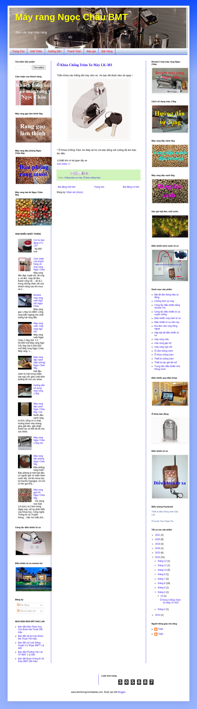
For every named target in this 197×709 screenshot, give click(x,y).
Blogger (121, 692)
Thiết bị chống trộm (164, 358)
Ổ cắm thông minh (163, 351)
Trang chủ (99, 187)
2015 (158, 552)
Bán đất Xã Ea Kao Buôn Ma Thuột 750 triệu (30, 637)
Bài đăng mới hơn (66, 187)
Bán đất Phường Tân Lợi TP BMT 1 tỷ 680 (30, 653)
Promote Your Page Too (163, 521)
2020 (158, 539)
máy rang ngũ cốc (163, 347)
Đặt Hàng (107, 51)
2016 (158, 548)
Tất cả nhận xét (26, 611)
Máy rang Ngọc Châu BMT (71, 17)
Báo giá (91, 51)
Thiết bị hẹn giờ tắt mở (165, 362)
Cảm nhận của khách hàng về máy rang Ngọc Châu (39, 264)
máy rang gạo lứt (162, 343)
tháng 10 (162, 570)
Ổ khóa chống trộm (91, 177)
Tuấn (160, 629)
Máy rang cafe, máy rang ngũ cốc (38, 327)
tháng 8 (162, 574)
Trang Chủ (18, 51)
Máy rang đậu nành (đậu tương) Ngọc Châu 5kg (39, 363)
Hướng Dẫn (55, 51)
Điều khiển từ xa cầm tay (166, 322)
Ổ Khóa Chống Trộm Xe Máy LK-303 (84, 65)
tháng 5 (162, 587)
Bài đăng (23, 605)
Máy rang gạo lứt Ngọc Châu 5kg (39, 493)
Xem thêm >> (63, 164)
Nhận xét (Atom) (74, 192)
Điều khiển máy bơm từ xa (167, 318)
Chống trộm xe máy (73, 177)
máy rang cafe (161, 339)
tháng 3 (162, 609)
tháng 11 (162, 565)
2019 (158, 544)
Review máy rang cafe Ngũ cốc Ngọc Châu (38, 300)
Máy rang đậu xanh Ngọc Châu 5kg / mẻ (39, 407)
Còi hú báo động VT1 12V (39, 243)
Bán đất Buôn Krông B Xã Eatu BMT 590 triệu (31, 660)
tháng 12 (162, 561)
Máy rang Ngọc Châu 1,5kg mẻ (39, 440)
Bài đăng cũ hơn (131, 187)
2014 (158, 557)
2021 (158, 535)
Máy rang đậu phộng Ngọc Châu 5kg (39, 460)
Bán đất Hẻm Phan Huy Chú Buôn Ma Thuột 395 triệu (30, 629)
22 (162, 596)
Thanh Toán (74, 51)
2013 (158, 615)
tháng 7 (162, 579)
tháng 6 (162, 583)
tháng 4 (162, 592)
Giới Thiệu (36, 51)
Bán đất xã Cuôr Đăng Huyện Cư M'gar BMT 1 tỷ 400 (31, 645)
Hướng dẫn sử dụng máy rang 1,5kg (39, 389)
